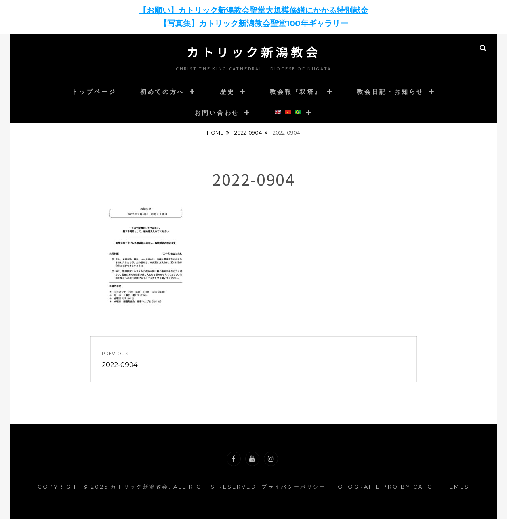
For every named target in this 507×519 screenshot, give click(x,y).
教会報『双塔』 (296, 91)
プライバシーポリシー (293, 486)
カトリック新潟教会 (253, 52)
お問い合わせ (217, 112)
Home (215, 132)
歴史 (227, 91)
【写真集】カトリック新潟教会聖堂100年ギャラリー (253, 23)
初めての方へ (162, 91)
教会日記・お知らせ (390, 91)
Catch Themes (441, 486)
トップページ (94, 91)
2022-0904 (248, 132)
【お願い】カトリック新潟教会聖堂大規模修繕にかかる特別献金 (253, 10)
